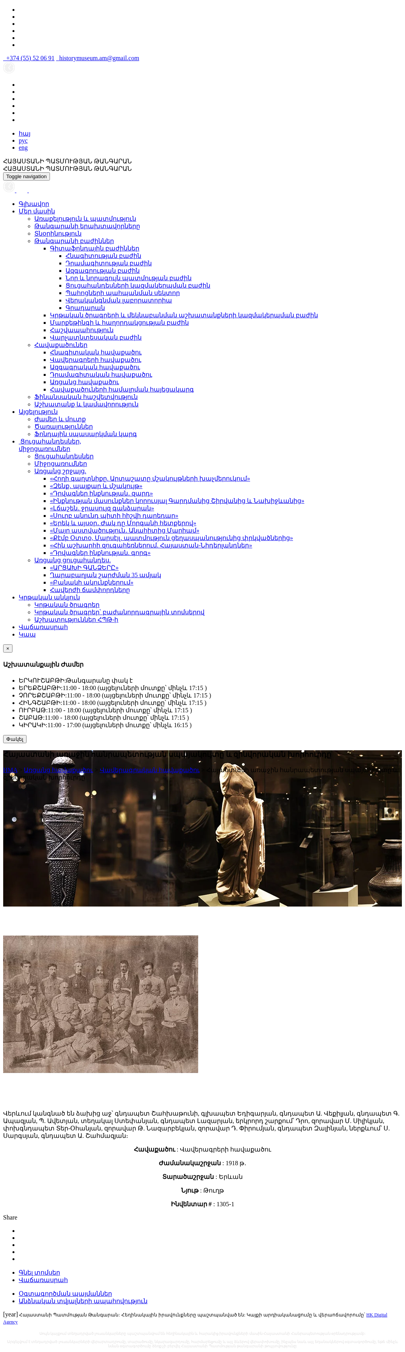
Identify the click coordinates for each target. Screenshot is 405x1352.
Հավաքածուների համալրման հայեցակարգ (122, 389)
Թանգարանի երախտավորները (87, 226)
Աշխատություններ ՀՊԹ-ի (76, 619)
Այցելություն (38, 411)
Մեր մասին (37, 211)
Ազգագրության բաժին (103, 270)
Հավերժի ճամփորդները (90, 590)
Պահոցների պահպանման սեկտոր (123, 293)
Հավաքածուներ (60, 345)
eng (23, 147)
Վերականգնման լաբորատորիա (119, 300)
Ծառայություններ (63, 426)
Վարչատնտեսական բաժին (96, 337)
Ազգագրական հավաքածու (95, 367)
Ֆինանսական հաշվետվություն (86, 396)
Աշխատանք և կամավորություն (86, 404)
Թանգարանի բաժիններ (74, 241)
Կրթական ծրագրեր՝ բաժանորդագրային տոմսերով (119, 612)
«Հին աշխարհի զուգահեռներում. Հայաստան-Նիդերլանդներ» (151, 545)
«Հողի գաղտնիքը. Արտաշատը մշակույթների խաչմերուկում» (150, 478)
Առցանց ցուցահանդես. (72, 560)
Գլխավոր (34, 203)
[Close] (7, 648)
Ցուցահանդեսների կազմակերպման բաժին (138, 285)
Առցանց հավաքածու (84, 382)
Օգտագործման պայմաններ (65, 1293)
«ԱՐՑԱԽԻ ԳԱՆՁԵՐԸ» (84, 567)
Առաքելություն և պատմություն (85, 218)
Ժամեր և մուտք (60, 419)
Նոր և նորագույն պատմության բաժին (129, 278)
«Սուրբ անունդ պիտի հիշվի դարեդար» (114, 515)
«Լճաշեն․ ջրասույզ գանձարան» (102, 508)
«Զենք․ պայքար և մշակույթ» (96, 486)
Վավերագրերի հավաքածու (95, 359)
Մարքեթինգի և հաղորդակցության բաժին (119, 322)
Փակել (14, 739)
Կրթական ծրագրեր (66, 604)
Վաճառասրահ (43, 627)
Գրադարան (85, 307)
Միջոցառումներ (60, 463)
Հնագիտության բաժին (103, 255)
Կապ (27, 634)
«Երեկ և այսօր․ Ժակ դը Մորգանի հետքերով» (123, 523)
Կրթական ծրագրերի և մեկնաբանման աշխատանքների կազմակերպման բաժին (184, 315)
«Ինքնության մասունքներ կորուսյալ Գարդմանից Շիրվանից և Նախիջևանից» (177, 500)
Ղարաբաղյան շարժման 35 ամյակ (105, 575)
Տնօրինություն (58, 233)
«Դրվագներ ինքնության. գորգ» (100, 552)
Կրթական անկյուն (49, 597)
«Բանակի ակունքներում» (91, 582)
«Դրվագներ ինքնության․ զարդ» (101, 493)
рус (23, 140)
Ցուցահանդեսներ (64, 456)
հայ (24, 133)
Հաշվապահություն (82, 330)
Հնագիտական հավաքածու (96, 352)
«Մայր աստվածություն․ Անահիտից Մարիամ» (124, 530)
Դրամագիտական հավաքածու (101, 374)
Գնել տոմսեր (39, 1272)
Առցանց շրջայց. (60, 471)
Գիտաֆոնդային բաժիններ (94, 248)
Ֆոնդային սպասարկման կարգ (85, 434)
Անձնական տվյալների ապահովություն (83, 1301)
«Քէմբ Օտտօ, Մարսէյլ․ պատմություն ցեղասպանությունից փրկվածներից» (171, 538)
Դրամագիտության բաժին (109, 263)
